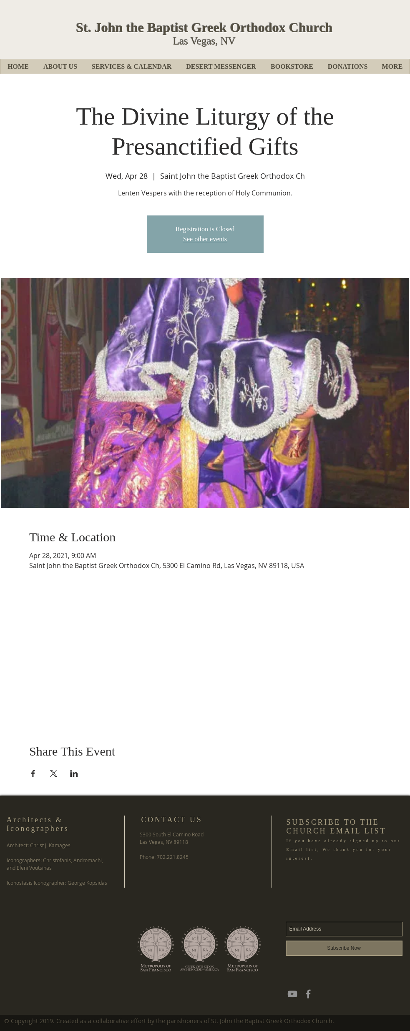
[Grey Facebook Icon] (308, 994)
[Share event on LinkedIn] (74, 773)
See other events (205, 239)
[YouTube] (292, 994)
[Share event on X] (54, 773)
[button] (60, 66)
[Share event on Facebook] (33, 773)
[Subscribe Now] (344, 948)
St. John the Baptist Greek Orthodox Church (204, 27)
